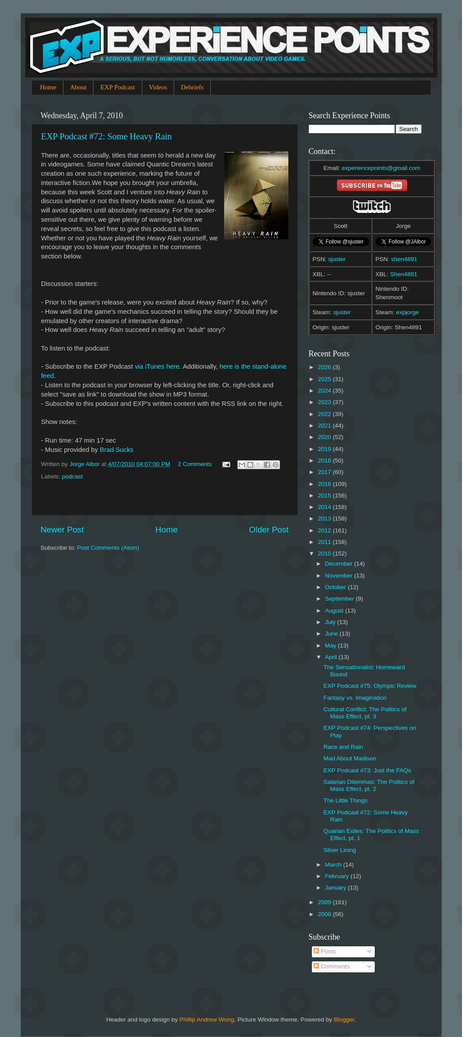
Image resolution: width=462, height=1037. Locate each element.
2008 (325, 914)
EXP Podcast (117, 87)
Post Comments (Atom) (108, 547)
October (336, 587)
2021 (325, 425)
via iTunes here (157, 366)
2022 (325, 414)
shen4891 (404, 259)
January (336, 887)
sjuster (337, 259)
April (332, 657)
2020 (325, 437)
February (338, 876)
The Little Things (345, 800)
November (339, 575)
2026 (325, 367)
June (332, 633)
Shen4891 (404, 274)
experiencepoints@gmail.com (381, 168)
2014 (325, 507)
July (331, 622)
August (335, 610)
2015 (325, 495)
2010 (325, 553)
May (331, 645)
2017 (325, 472)
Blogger (344, 1019)
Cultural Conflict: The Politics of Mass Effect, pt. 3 (364, 713)
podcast (72, 476)
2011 (325, 542)
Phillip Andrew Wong (206, 1019)
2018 (325, 460)
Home (48, 87)
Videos (158, 87)
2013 (325, 518)
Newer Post (62, 529)
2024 (325, 390)
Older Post (268, 529)
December (339, 563)
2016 (325, 484)
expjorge (407, 312)
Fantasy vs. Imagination (355, 697)
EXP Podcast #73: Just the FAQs (367, 770)
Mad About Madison (349, 758)
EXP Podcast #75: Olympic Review (369, 685)
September (340, 598)
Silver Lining (339, 850)
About (78, 87)
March (334, 864)
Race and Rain (343, 747)
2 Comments (195, 464)
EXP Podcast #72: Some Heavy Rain (106, 136)
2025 (325, 379)
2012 (325, 530)
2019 (325, 449)
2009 (325, 902)
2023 (325, 402)
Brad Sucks (116, 449)
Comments (331, 966)
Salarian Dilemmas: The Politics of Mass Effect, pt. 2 (368, 785)
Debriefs (192, 87)
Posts (325, 951)
